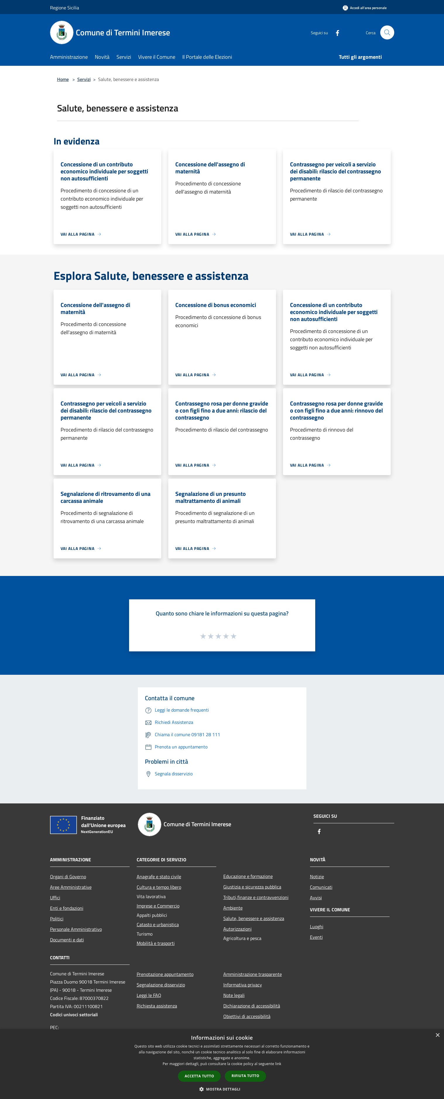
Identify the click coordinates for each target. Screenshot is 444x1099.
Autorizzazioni (237, 928)
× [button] (437, 1035)
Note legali (234, 995)
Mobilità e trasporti (156, 943)
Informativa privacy (242, 984)
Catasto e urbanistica (158, 924)
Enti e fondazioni (66, 908)
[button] (222, 1089)
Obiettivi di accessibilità (246, 1016)
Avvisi (316, 897)
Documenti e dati (67, 939)
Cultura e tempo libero (159, 887)
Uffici (55, 897)
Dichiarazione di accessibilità (251, 1005)
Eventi (316, 937)
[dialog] (222, 1064)
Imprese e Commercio (158, 905)
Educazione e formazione (248, 876)
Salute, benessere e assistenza (253, 918)
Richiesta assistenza (157, 1005)
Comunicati (321, 887)
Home (63, 79)
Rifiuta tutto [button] (245, 1075)
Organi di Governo (68, 876)
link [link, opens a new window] (278, 1063)
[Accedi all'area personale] (364, 8)
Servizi (84, 79)
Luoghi (316, 926)
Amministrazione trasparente (252, 974)
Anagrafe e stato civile (159, 876)
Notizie (317, 876)
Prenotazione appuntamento (165, 974)
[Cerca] (387, 32)
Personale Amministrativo (76, 929)
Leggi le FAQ (149, 995)
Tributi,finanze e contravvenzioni (256, 897)
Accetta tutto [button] (199, 1076)
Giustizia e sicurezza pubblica (252, 886)
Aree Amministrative (71, 887)
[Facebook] (335, 32)
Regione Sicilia (64, 7)
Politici (57, 918)
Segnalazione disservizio (161, 984)
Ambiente (233, 907)
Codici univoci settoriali (74, 1014)
